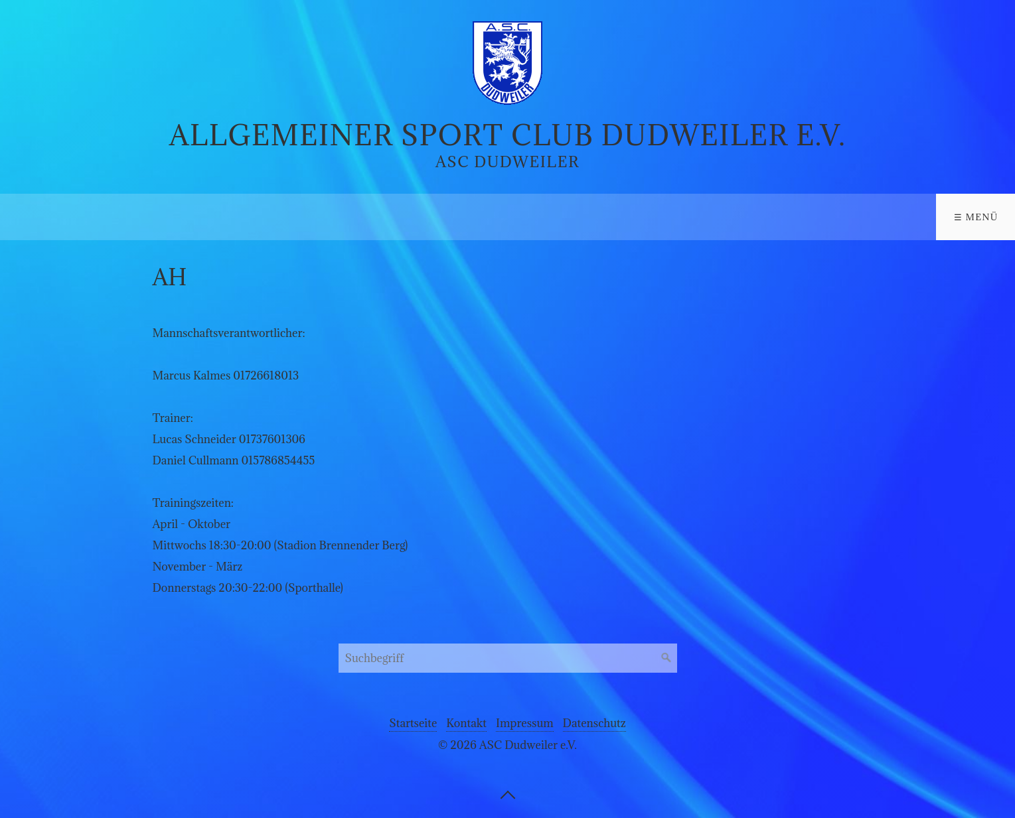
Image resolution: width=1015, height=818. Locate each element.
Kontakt (396, 217)
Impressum (525, 723)
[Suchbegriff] (508, 658)
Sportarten (138, 217)
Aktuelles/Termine (276, 217)
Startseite (413, 723)
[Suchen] (666, 658)
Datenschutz (594, 723)
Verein (38, 217)
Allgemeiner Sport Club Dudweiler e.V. (507, 135)
